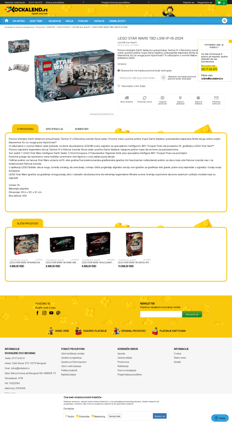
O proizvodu (25, 128)
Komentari (81, 128)
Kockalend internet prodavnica (19, 26)
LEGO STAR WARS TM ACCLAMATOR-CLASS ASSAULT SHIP (98, 262)
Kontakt (177, 362)
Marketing (99, 416)
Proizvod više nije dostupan (137, 77)
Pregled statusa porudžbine (116, 2)
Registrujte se (205, 2)
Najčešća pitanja (68, 374)
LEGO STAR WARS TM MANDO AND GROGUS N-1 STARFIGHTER (26, 262)
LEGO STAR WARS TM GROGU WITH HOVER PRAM (134, 262)
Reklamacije (123, 366)
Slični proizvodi (27, 223)
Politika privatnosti (69, 370)
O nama (177, 353)
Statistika (84, 416)
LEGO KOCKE (63, 26)
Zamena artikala (125, 357)
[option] (116, 2)
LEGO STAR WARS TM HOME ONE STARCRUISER (62, 262)
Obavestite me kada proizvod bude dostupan (145, 70)
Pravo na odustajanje (127, 370)
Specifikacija (54, 128)
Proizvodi (40, 26)
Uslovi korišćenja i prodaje (72, 353)
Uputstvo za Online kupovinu (74, 362)
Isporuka (121, 353)
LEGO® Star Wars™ (81, 26)
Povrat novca (123, 362)
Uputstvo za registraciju (71, 357)
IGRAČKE (51, 26)
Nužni (71, 416)
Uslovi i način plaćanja (71, 366)
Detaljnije (122, 63)
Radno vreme (180, 357)
